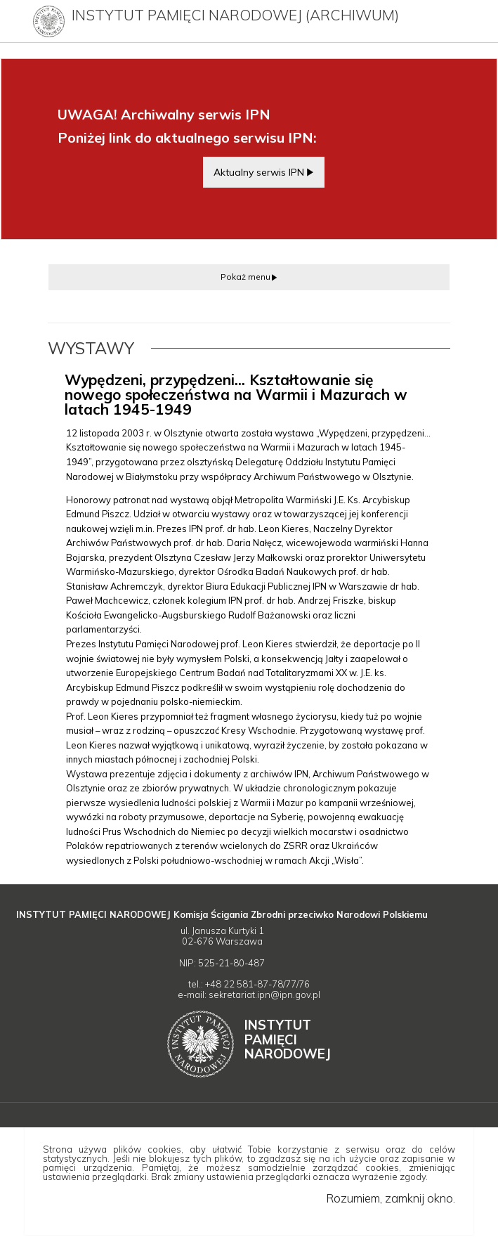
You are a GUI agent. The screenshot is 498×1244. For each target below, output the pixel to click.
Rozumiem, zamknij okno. (390, 1198)
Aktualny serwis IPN (259, 172)
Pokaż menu (245, 276)
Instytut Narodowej (287, 1039)
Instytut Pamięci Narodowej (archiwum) (235, 15)
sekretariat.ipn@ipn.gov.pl (264, 994)
